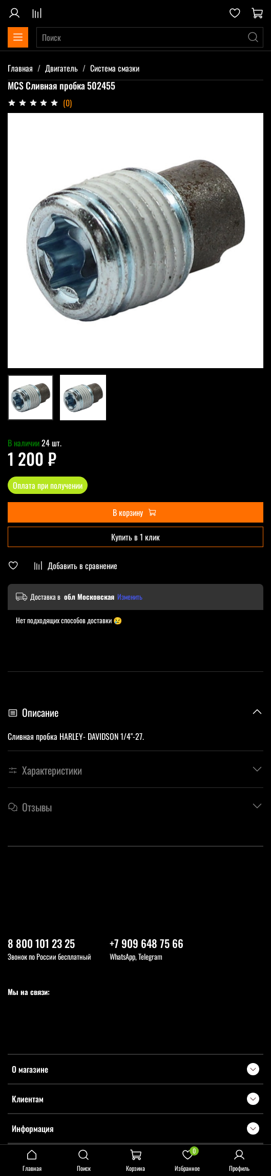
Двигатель (61, 68)
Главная (20, 68)
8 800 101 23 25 (41, 943)
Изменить (129, 596)
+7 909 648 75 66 (146, 943)
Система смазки (114, 68)
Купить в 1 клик (135, 537)
